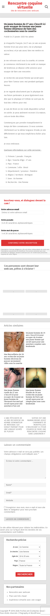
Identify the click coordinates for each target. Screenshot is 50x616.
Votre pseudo (7, 220)
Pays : (16, 561)
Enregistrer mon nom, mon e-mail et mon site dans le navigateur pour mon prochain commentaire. (24, 509)
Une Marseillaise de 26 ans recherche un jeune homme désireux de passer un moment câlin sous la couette (14, 358)
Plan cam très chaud (17, 596)
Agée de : (15, 556)
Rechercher (25, 574)
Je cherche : (14, 552)
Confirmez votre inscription (22, 243)
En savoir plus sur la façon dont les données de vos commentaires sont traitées (23, 529)
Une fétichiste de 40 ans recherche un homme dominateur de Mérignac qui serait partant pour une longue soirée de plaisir (14, 425)
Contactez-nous (37, 611)
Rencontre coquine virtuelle (25, 5)
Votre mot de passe (10, 230)
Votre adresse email (10, 209)
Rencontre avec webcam (19, 592)
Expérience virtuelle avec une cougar (25, 600)
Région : (16, 565)
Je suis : (16, 547)
